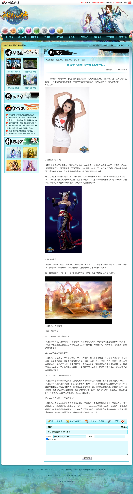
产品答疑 (102, 470)
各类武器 (60, 37)
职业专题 (34, 37)
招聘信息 (69, 470)
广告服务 (54, 470)
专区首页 (9, 37)
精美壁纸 (97, 37)
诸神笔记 (72, 37)
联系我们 (62, 470)
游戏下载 (123, 37)
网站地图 (47, 470)
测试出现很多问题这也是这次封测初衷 (22, 123)
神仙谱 (47, 37)
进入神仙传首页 (97, 421)
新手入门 (22, 37)
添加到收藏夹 (75, 421)
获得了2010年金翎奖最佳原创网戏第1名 (23, 120)
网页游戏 (123, 2)
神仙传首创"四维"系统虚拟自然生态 (21, 115)
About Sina (39, 470)
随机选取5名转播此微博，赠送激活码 (22, 133)
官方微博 (110, 37)
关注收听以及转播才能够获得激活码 (21, 131)
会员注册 (94, 470)
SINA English (85, 470)
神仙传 (23, 45)
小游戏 (108, 2)
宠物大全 (85, 37)
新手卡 (89, 2)
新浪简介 (31, 470)
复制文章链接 (56, 421)
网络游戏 (16, 45)
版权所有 (70, 481)
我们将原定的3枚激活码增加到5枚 (21, 128)
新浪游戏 (7, 45)
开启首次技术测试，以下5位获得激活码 (23, 125)
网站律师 (77, 470)
